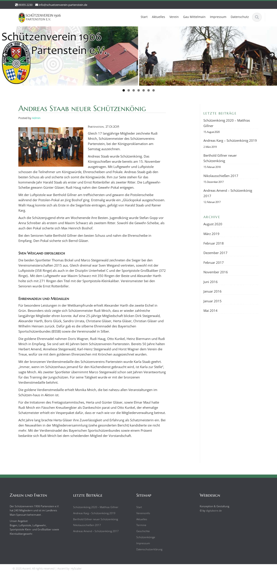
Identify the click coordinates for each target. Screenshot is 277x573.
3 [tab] (133, 90)
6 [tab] (148, 90)
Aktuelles (158, 17)
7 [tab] (153, 90)
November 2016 (215, 272)
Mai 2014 (210, 310)
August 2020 (212, 224)
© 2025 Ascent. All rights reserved (34, 568)
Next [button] (271, 55)
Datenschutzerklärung (147, 549)
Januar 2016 (212, 291)
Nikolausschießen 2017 (220, 176)
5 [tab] (143, 90)
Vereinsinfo (141, 513)
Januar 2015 (212, 301)
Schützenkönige (143, 537)
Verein (174, 17)
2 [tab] (128, 90)
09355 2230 (25, 5)
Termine (139, 525)
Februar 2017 (213, 262)
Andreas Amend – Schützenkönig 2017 (227, 193)
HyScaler (76, 568)
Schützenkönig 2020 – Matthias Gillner (226, 123)
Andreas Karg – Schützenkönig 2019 (230, 140)
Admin (36, 118)
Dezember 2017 (215, 253)
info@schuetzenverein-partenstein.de (63, 5)
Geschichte (141, 531)
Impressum (218, 17)
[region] (138, 60)
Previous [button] (5, 55)
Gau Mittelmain (194, 17)
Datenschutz (240, 17)
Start (144, 17)
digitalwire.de (212, 510)
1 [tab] (123, 90)
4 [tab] (138, 90)
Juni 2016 (210, 282)
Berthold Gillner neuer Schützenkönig (220, 158)
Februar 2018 (213, 243)
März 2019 (211, 234)
